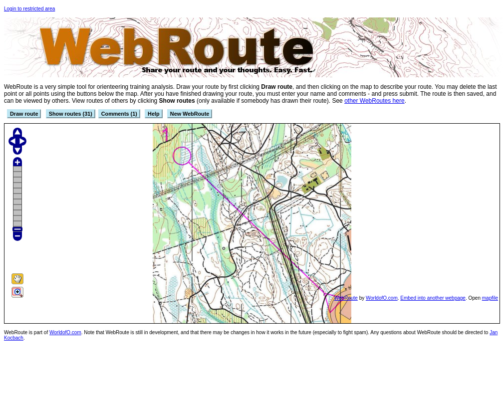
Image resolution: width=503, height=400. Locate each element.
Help (153, 114)
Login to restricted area (29, 8)
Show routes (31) (70, 114)
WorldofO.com (382, 298)
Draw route (24, 114)
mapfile (490, 298)
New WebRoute (189, 114)
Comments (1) (119, 114)
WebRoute (346, 298)
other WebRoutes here (374, 100)
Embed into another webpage (433, 298)
